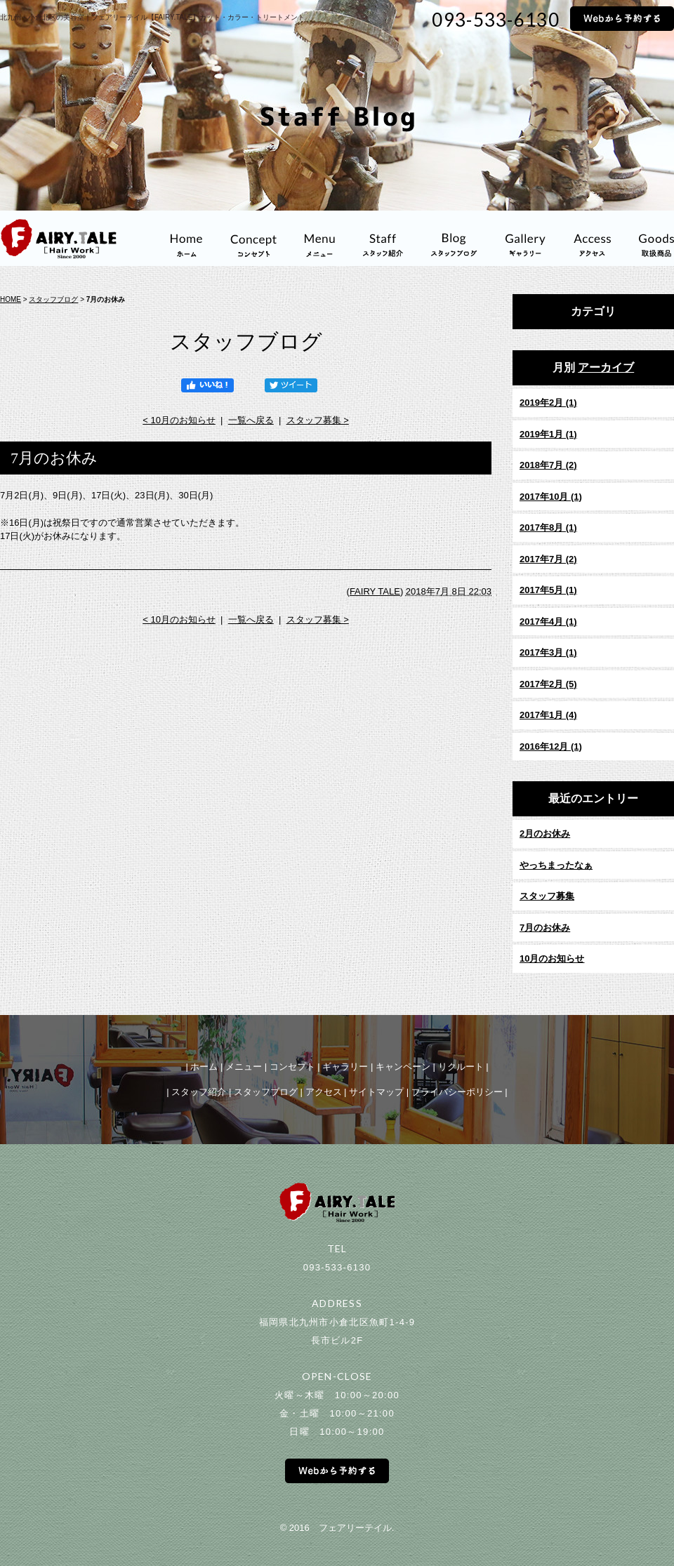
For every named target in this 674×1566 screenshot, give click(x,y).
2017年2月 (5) (548, 684)
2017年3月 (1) (548, 652)
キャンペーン (403, 1066)
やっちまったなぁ (556, 865)
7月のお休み (545, 927)
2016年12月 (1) (551, 746)
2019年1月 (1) (548, 434)
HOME (10, 299)
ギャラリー (345, 1066)
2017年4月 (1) (548, 621)
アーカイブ (606, 367)
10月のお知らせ (552, 958)
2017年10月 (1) (551, 496)
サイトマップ (376, 1092)
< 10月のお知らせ (179, 420)
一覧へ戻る (251, 420)
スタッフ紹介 (198, 1092)
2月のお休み (545, 833)
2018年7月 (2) (548, 465)
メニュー (243, 1066)
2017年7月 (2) (548, 559)
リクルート (461, 1066)
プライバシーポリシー (457, 1092)
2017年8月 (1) (548, 527)
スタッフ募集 (547, 896)
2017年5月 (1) (548, 590)
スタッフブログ (53, 299)
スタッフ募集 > (317, 420)
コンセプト (292, 1066)
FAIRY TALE (375, 591)
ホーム (204, 1066)
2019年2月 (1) (548, 402)
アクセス (323, 1092)
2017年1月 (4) (548, 715)
